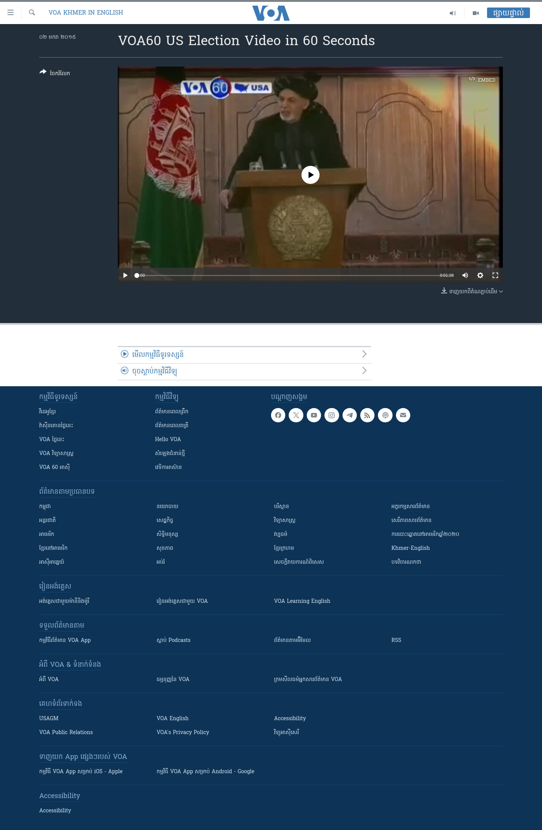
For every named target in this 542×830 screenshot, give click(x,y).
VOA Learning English (302, 601)
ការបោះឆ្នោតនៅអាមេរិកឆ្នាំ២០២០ (425, 535)
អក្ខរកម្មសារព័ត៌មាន (410, 507)
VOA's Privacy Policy (183, 733)
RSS (396, 641)
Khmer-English (410, 548)
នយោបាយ (167, 507)
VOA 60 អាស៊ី (54, 468)
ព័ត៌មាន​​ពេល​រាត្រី (172, 426)
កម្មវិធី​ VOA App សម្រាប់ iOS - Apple (81, 772)
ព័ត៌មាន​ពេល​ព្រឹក (172, 412)
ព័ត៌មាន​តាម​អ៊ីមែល (292, 641)
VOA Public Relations (66, 733)
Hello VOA (168, 440)
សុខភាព (165, 548)
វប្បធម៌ (280, 535)
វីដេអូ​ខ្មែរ (47, 412)
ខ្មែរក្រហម (284, 548)
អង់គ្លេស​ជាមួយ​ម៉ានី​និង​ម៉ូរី (64, 601)
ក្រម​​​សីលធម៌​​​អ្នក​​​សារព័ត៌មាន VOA (308, 680)
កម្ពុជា (45, 507)
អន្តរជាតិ (47, 521)
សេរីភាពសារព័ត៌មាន (411, 521)
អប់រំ (161, 562)
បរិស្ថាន (281, 507)
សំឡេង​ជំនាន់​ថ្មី (170, 454)
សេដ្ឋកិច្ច (165, 521)
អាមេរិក (46, 535)
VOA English (173, 719)
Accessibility (290, 719)
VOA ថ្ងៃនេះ (51, 440)
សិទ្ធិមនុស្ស (167, 535)
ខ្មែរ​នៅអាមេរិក (53, 548)
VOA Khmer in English (86, 13)
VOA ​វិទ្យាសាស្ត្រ (56, 454)
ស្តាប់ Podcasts (173, 641)
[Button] (55, 74)
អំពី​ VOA (49, 680)
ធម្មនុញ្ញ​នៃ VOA (173, 680)
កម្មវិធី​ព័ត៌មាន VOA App (65, 641)
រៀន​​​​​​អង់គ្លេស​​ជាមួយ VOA (182, 601)
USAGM (48, 719)
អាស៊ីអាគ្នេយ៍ (51, 562)
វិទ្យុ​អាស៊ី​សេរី (286, 733)
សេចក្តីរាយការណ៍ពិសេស (299, 562)
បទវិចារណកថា (406, 562)
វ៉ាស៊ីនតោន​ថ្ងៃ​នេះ (56, 426)
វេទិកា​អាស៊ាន (168, 468)
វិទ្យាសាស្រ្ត (284, 521)
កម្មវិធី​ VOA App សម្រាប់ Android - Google (205, 772)
